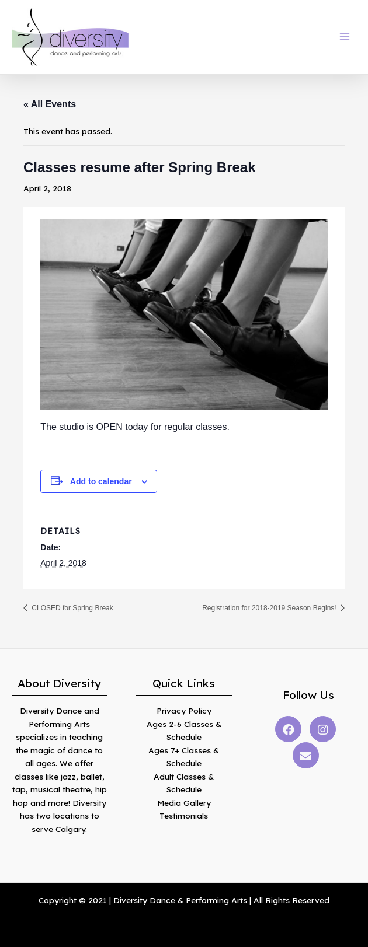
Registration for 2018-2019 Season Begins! (270, 608)
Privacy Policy (184, 710)
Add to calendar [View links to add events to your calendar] (101, 481)
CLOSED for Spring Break (71, 608)
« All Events (49, 104)
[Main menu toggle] (345, 37)
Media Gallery (184, 803)
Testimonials (183, 815)
